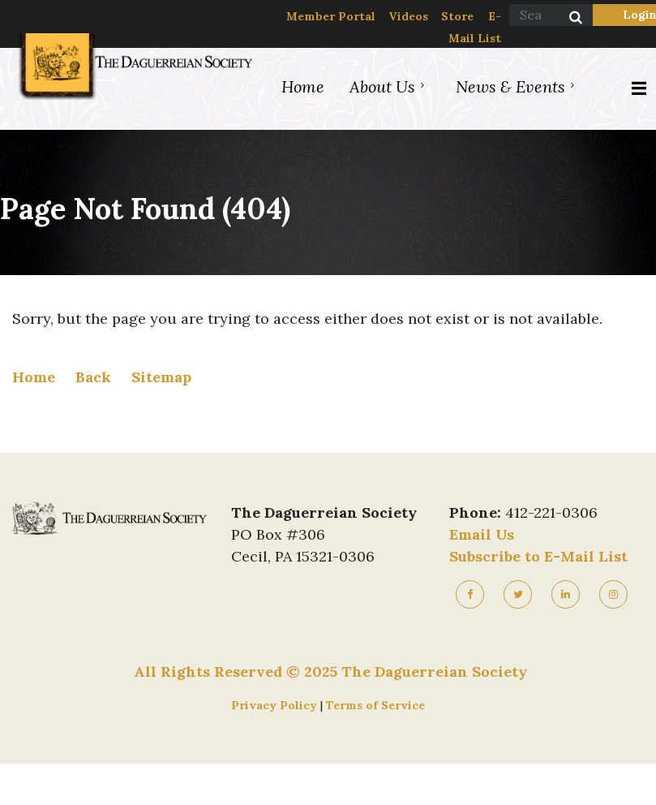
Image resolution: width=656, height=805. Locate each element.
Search (566, 18)
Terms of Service (375, 705)
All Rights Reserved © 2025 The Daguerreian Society (330, 671)
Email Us (481, 534)
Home (33, 377)
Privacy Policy (275, 705)
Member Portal (330, 16)
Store (457, 16)
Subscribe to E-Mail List (538, 556)
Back (93, 377)
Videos (408, 16)
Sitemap (161, 377)
